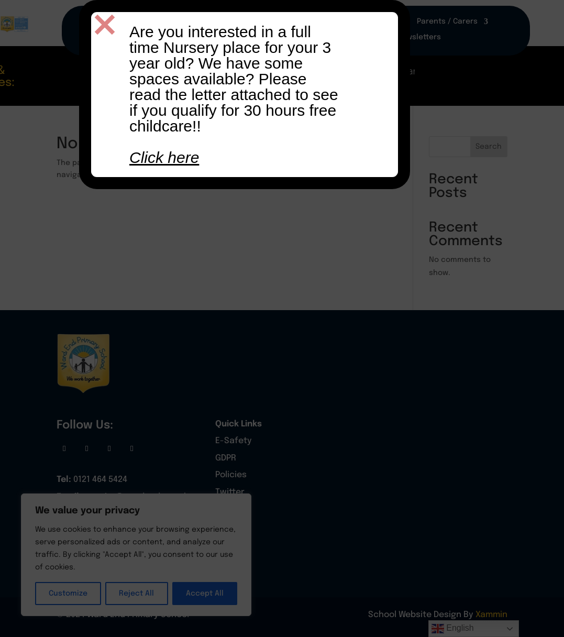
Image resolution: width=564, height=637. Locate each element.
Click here (164, 157)
